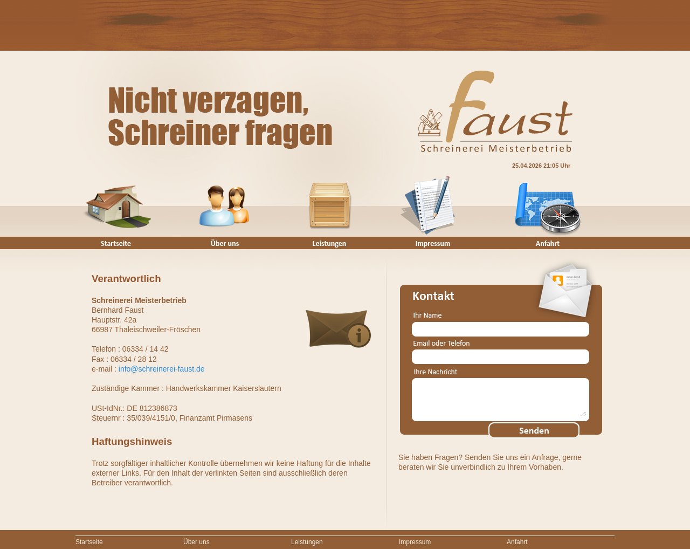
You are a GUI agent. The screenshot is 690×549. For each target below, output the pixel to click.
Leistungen (307, 542)
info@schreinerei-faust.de (162, 369)
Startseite (89, 542)
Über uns (196, 542)
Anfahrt (517, 542)
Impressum (415, 542)
